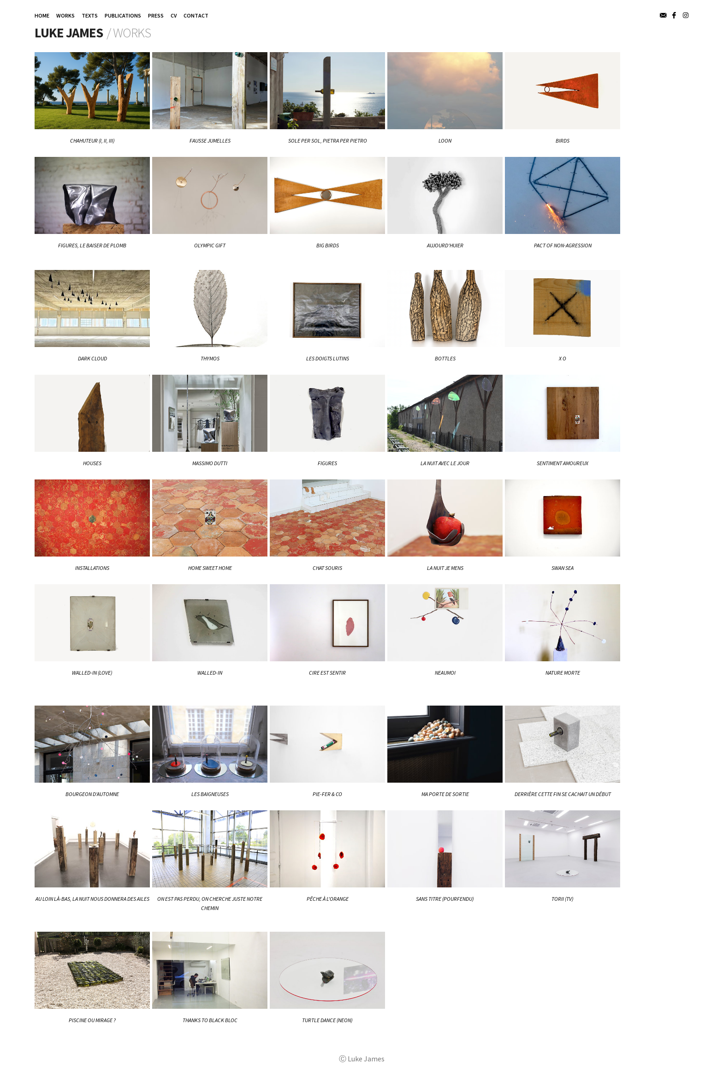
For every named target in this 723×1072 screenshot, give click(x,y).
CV (174, 15)
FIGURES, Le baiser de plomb (92, 245)
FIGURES (327, 463)
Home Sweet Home (210, 567)
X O (562, 358)
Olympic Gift (209, 245)
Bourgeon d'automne (92, 794)
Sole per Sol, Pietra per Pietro (327, 140)
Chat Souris (327, 567)
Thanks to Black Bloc (210, 1020)
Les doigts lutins (327, 358)
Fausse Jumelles (210, 140)
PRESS (156, 15)
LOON (445, 140)
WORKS (65, 15)
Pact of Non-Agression (563, 245)
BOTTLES (445, 358)
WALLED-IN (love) (92, 672)
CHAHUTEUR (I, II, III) (92, 140)
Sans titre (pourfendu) (445, 898)
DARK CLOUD (92, 358)
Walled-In (209, 672)
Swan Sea (562, 567)
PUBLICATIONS (123, 15)
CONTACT (196, 15)
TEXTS (90, 15)
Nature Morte (562, 672)
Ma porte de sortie (445, 794)
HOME (42, 15)
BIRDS (562, 140)
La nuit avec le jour (445, 463)
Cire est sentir (327, 672)
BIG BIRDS (327, 245)
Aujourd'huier (445, 245)
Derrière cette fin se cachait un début (563, 794)
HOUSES (92, 463)
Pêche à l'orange (328, 898)
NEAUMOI (445, 672)
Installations (92, 567)
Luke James (69, 32)
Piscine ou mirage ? (92, 1020)
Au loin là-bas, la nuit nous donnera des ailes (92, 898)
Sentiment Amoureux (562, 463)
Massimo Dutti (209, 463)
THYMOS (210, 358)
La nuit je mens (445, 567)
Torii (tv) (562, 898)
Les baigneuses (210, 794)
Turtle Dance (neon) (327, 1020)
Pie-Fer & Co (327, 794)
